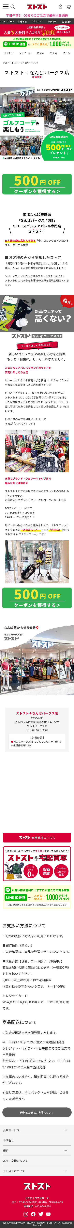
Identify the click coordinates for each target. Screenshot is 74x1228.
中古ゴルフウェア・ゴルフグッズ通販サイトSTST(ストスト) (36, 1222)
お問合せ (8, 1140)
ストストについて (14, 1171)
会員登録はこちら (37, 838)
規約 (5, 1150)
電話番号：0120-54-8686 (37, 1206)
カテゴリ (52, 21)
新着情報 (22, 21)
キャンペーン (7, 21)
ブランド (37, 21)
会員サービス (11, 1130)
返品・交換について (15, 1161)
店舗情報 (66, 21)
